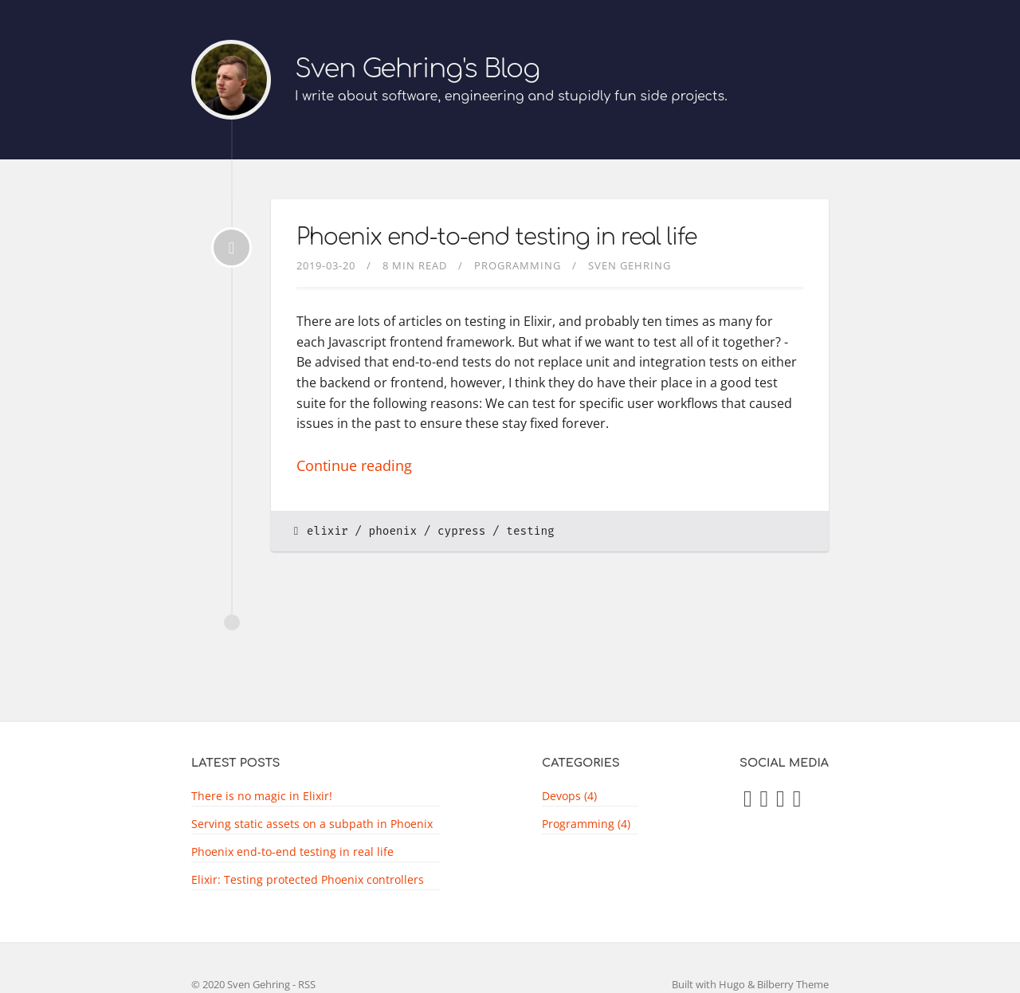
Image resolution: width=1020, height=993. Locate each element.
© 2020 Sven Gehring (240, 984)
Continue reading (354, 465)
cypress (461, 531)
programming (517, 265)
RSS (307, 984)
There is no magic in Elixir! (261, 795)
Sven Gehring (629, 265)
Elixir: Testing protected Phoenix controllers (307, 879)
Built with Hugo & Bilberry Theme (750, 984)
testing (530, 531)
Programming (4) (586, 823)
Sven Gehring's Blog (417, 69)
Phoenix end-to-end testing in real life (496, 237)
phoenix (393, 531)
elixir (327, 531)
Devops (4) (569, 795)
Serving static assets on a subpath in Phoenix (312, 823)
